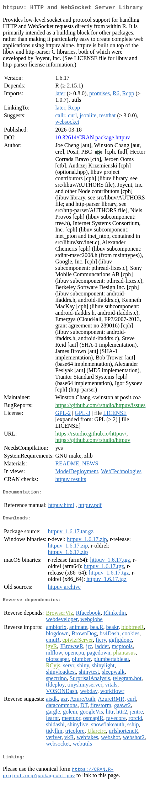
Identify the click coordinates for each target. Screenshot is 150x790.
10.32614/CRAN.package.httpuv (92, 139)
